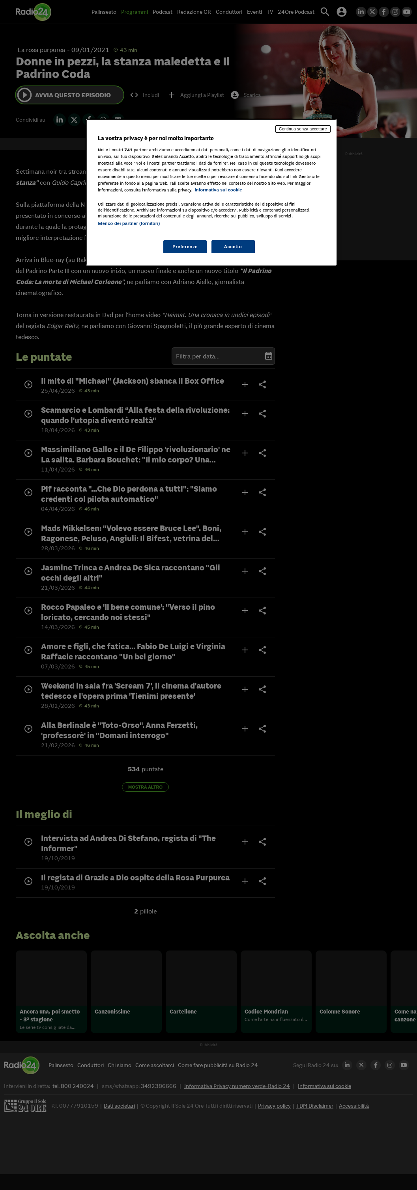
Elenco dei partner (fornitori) (129, 223)
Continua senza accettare (303, 128)
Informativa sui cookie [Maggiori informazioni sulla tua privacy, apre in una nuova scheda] (218, 190)
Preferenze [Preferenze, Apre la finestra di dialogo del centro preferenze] (185, 246)
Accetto (233, 246)
